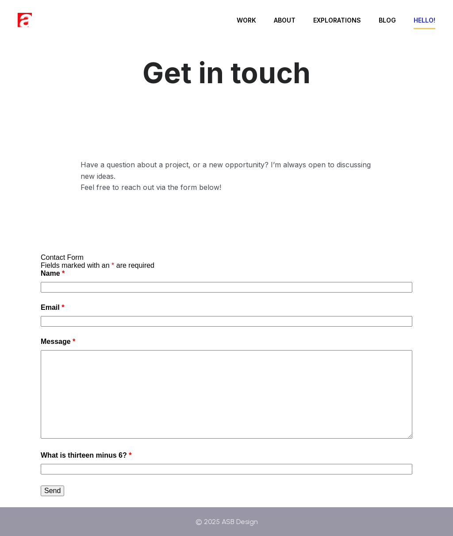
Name (53, 273)
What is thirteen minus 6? (86, 455)
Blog (387, 20)
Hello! (424, 20)
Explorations (337, 20)
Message (58, 341)
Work (246, 20)
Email (52, 307)
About (285, 20)
